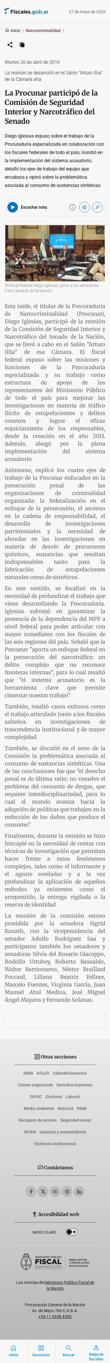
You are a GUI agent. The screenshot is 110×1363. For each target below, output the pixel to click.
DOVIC (36, 1096)
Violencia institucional (55, 1143)
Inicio (12, 30)
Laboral (73, 1096)
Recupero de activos (38, 1120)
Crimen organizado (35, 1085)
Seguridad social (75, 1120)
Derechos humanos (74, 1085)
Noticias (65, 1108)
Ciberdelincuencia (70, 1073)
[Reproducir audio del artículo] (12, 207)
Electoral (53, 1096)
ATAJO (43, 1073)
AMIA (28, 1073)
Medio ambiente (39, 1108)
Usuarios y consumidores (63, 1132)
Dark (71, 1233)
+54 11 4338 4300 (55, 1316)
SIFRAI (30, 1132)
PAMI (82, 1108)
